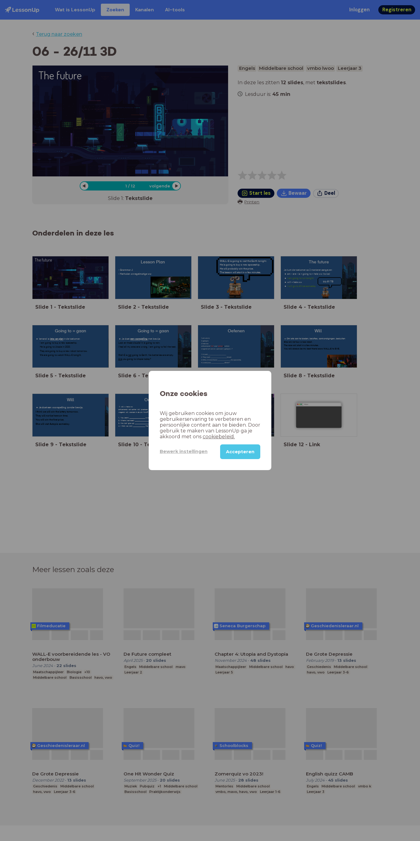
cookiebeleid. (219, 436)
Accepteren (240, 451)
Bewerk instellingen (184, 451)
